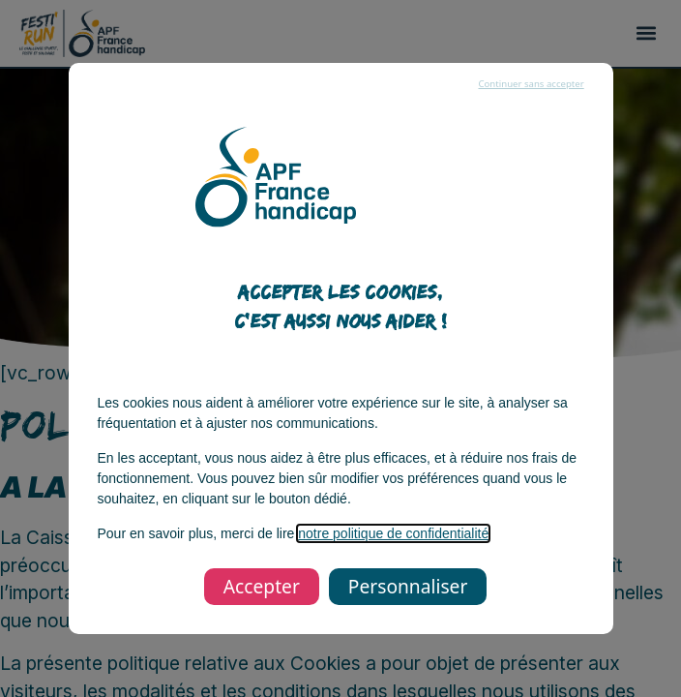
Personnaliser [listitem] (407, 586)
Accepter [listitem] (261, 586)
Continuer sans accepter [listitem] (530, 83)
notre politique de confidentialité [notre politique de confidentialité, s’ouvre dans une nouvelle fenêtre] (393, 533)
